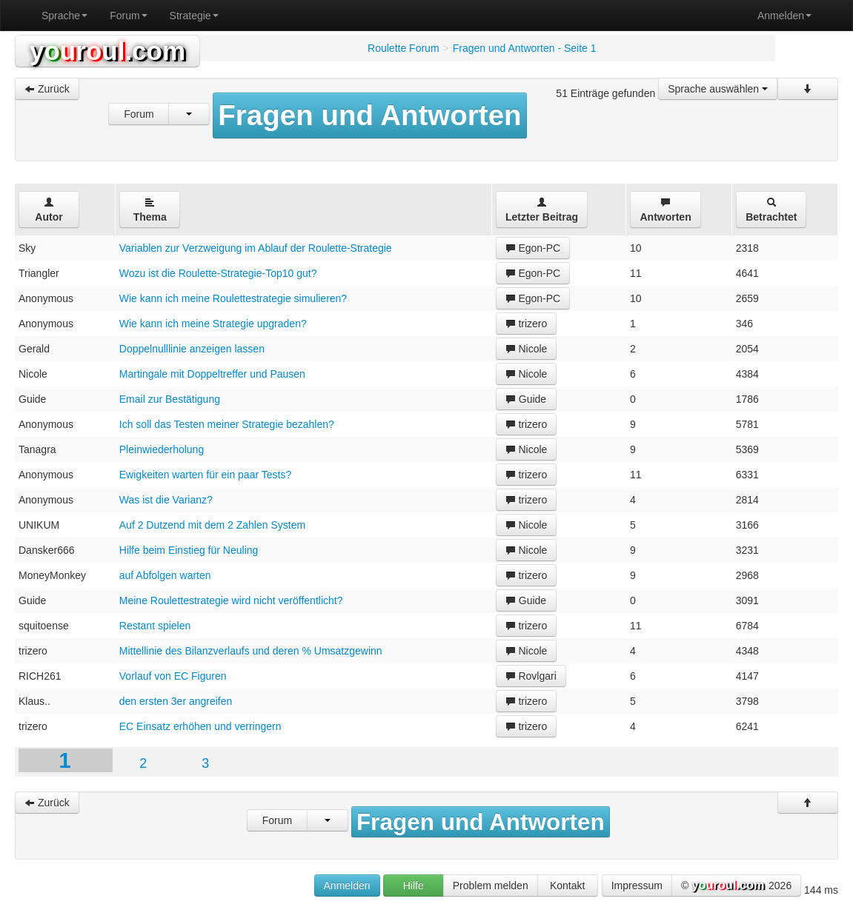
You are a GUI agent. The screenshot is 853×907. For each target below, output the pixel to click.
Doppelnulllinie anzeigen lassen (192, 349)
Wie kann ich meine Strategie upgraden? (213, 323)
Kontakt (567, 885)
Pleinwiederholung (161, 449)
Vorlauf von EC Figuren (173, 676)
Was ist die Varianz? (166, 500)
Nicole (526, 349)
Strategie (194, 15)
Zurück (47, 89)
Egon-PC (533, 248)
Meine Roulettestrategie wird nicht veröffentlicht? (231, 600)
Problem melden (490, 885)
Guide (525, 399)
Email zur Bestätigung (169, 399)
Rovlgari (531, 676)
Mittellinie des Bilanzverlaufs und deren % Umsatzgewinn (250, 651)
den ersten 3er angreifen (176, 701)
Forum (128, 15)
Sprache (64, 15)
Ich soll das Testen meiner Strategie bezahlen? (226, 424)
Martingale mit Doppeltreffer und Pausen (212, 374)
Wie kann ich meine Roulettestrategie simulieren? (233, 298)
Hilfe (413, 885)
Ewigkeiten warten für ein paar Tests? (205, 475)
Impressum (637, 885)
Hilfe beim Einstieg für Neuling (189, 550)
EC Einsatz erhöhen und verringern (200, 726)
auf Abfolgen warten (165, 575)
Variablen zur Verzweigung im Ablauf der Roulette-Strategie (255, 248)
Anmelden (784, 15)
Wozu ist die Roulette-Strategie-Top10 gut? (218, 273)
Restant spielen (155, 626)
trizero (526, 323)
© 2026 (736, 886)
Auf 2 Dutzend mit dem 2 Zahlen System (212, 525)
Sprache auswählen (718, 89)
